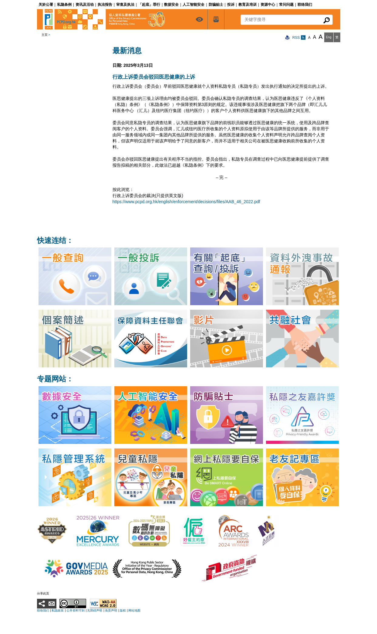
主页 (45, 34)
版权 (123, 610)
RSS (299, 38)
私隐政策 (58, 610)
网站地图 (134, 610)
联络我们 (43, 610)
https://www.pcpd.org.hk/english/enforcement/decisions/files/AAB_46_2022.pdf (186, 201)
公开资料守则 (75, 610)
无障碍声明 (94, 610)
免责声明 (111, 610)
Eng (329, 37)
